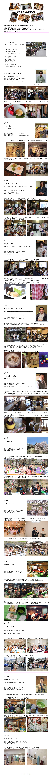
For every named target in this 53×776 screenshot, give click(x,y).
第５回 (6, 305)
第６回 (6, 373)
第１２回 (6, 735)
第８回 (6, 500)
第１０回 (6, 623)
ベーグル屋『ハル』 (23, 344)
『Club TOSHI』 (39, 415)
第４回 (6, 241)
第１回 (6, 70)
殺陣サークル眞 (22, 476)
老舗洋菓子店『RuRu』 (20, 412)
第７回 (6, 438)
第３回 (6, 180)
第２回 (6, 123)
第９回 (6, 561)
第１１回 (6, 676)
